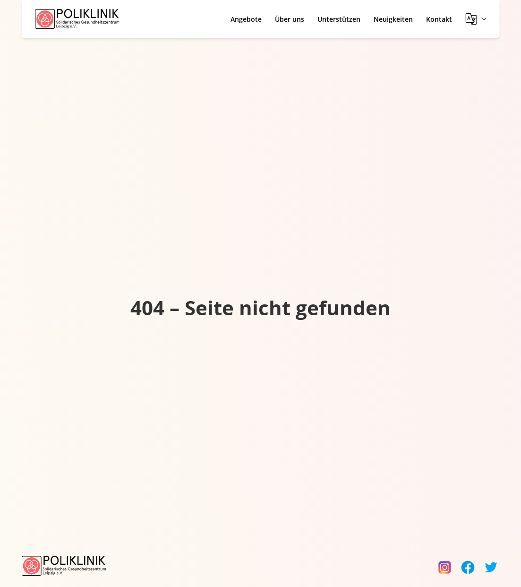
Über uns (289, 19)
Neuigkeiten (393, 19)
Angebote (246, 19)
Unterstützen (338, 19)
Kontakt (439, 19)
